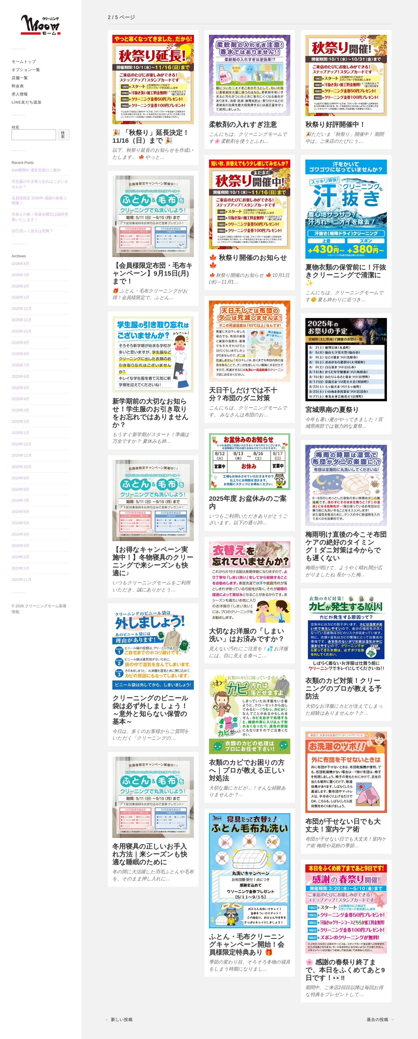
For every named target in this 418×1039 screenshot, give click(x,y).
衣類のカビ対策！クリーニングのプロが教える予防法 (343, 688)
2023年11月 (22, 579)
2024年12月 (22, 444)
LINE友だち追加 (27, 102)
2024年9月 (21, 478)
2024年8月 (21, 489)
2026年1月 (21, 297)
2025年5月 (21, 388)
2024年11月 (22, 455)
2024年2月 (21, 557)
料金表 (18, 86)
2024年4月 (21, 534)
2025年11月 (22, 320)
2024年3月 (21, 545)
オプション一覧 (26, 70)
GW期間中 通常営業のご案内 (36, 170)
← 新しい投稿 (118, 1019)
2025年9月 (21, 342)
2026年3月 (21, 275)
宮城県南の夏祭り (332, 409)
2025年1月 (21, 433)
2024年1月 (21, 568)
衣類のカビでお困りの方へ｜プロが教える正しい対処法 (247, 770)
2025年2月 (21, 421)
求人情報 (20, 94)
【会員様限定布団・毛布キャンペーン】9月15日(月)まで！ (152, 273)
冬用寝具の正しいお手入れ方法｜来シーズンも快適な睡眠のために (149, 854)
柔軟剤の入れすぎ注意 (243, 124)
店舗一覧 (20, 78)
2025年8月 (21, 354)
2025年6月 (21, 376)
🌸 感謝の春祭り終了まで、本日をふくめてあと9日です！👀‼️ (345, 970)
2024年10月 (22, 467)
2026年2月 (21, 286)
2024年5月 (21, 523)
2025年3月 (21, 410)
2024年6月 (21, 511)
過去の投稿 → (380, 1019)
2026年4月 (21, 263)
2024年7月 (21, 500)
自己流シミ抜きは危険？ (32, 231)
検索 (15, 127)
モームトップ (24, 61)
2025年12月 (22, 308)
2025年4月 (21, 399)
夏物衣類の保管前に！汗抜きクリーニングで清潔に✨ (345, 275)
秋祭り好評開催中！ (335, 124)
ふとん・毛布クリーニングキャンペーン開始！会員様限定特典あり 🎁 (246, 944)
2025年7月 (21, 365)
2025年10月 (22, 331)
